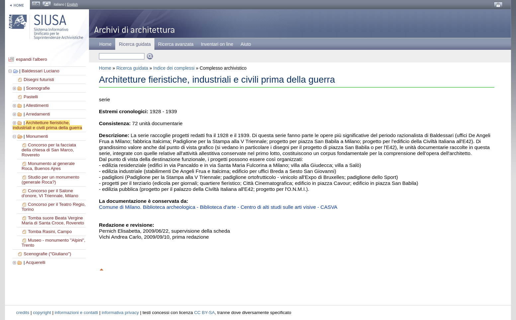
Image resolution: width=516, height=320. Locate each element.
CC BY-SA (204, 312)
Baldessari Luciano (40, 70)
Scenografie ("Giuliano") (47, 253)
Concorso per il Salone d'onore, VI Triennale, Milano (50, 193)
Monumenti (37, 136)
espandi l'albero (31, 59)
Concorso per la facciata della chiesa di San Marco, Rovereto (49, 149)
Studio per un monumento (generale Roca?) (50, 180)
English (72, 4)
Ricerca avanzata (176, 44)
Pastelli (31, 96)
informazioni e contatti (76, 312)
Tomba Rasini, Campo (50, 231)
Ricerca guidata (132, 68)
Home (105, 44)
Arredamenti (38, 114)
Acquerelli (35, 262)
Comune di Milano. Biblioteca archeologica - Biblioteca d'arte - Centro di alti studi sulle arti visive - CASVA (218, 207)
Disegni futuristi (39, 79)
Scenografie (38, 88)
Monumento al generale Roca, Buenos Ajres (48, 166)
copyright (42, 312)
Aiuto (246, 44)
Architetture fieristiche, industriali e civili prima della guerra (47, 125)
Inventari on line (217, 44)
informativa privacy (120, 312)
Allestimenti (37, 105)
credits (23, 312)
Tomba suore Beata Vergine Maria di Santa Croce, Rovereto (53, 220)
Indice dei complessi (174, 68)
